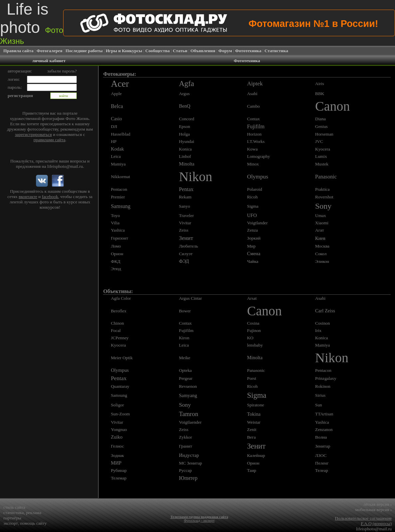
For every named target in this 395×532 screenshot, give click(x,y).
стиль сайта (14, 507)
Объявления (203, 50)
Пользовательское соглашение (363, 518)
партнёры (12, 517)
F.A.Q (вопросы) (376, 523)
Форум (225, 50)
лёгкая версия (377, 504)
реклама (33, 512)
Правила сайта (18, 50)
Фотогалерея (50, 50)
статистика (13, 512)
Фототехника (248, 50)
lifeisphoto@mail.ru (65, 166)
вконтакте (28, 196)
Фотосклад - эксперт (199, 520)
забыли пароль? (62, 70)
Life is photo (31, 23)
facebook (50, 196)
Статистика (276, 50)
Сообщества (157, 50)
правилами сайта (50, 139)
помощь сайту (33, 523)
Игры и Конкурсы (124, 50)
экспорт (10, 523)
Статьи (180, 50)
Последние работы (84, 50)
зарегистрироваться (33, 134)
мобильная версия (373, 509)
